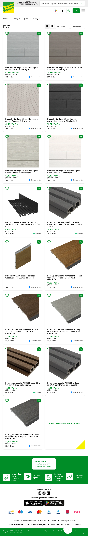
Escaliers (43, 521)
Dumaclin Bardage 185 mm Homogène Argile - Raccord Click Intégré (21, 120)
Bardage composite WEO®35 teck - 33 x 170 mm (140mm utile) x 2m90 (22, 384)
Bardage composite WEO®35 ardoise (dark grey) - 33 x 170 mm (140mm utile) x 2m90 (64, 224)
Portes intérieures (29, 521)
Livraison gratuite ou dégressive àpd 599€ (58, 477)
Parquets (16, 521)
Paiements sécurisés (79, 476)
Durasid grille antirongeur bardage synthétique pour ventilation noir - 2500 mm (22, 224)
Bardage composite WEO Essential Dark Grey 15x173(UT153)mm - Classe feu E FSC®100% (22, 436)
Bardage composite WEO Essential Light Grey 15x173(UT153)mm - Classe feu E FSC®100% (64, 331)
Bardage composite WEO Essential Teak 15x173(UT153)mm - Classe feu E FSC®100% (64, 278)
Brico (69, 524)
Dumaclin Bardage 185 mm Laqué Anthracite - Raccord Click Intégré (62, 120)
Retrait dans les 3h (17, 477)
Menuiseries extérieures (17, 524)
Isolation (78, 524)
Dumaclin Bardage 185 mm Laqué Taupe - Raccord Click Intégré (64, 68)
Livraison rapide (36, 476)
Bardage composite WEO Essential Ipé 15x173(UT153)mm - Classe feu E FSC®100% (21, 331)
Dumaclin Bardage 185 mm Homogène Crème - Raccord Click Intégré (21, 171)
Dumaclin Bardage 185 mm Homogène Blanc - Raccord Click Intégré (63, 171)
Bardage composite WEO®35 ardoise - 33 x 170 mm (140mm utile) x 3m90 (63, 384)
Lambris (53, 521)
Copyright (6, 531)
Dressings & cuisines (68, 521)
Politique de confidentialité (51, 531)
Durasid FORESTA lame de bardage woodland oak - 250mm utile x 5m (20, 277)
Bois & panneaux (57, 524)
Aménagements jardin (38, 524)
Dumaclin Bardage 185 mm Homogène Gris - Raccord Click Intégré (21, 68)
